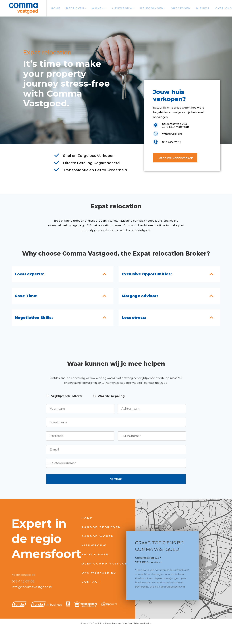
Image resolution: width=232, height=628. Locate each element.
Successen (181, 8)
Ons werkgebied (99, 572)
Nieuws (203, 8)
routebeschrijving (174, 586)
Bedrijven (75, 8)
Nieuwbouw (122, 8)
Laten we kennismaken (175, 158)
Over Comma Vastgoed (106, 563)
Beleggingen (151, 8)
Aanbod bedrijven (101, 527)
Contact (91, 581)
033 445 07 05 (23, 581)
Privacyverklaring (143, 623)
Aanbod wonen (98, 536)
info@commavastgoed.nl (32, 587)
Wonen (98, 8)
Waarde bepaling (111, 396)
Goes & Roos (98, 623)
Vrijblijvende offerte (67, 396)
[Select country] (48, 463)
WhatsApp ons (172, 133)
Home (55, 8)
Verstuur (116, 479)
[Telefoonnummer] (116, 463)
